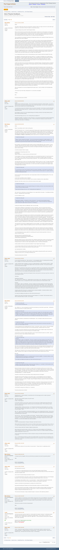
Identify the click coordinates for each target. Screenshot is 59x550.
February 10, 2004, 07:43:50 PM (19, 466)
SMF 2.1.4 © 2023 (5, 548)
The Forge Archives (10, 4)
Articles (34, 4)
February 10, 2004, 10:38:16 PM (19, 527)
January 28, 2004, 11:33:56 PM (19, 258)
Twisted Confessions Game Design (25, 520)
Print (54, 19)
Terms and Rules (50, 548)
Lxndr (6, 512)
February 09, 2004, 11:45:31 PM (19, 443)
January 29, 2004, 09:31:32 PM (19, 300)
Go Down (5, 19)
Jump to (40, 542)
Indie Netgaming (20, 462)
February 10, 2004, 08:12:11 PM (19, 512)
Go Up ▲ (54, 548)
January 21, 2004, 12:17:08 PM (19, 22)
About (30, 4)
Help (47, 548)
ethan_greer (7, 101)
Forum (38, 4)
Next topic (53, 16)
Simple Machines (10, 548)
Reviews (43, 4)
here (53, 117)
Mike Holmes (7, 454)
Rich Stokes (7, 22)
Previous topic (47, 16)
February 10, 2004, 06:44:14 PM (19, 454)
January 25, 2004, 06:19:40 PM (19, 124)
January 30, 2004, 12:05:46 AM (19, 393)
